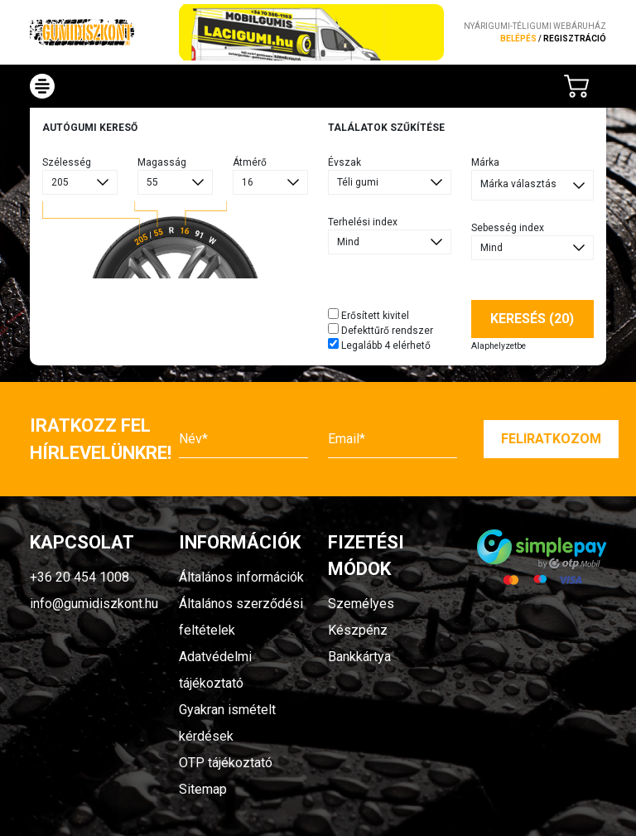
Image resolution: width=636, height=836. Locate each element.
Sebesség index (507, 228)
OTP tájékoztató (225, 763)
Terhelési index (363, 222)
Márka (485, 162)
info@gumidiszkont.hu (94, 603)
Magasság (161, 162)
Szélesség (66, 162)
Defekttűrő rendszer (380, 329)
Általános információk (241, 577)
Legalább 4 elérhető (379, 344)
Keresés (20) (532, 318)
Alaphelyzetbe (498, 346)
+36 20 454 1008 (79, 577)
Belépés (518, 38)
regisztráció (574, 38)
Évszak (344, 162)
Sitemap (203, 789)
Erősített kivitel (368, 314)
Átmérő (250, 162)
